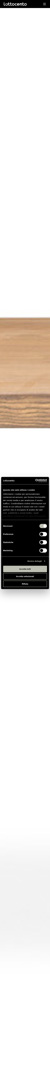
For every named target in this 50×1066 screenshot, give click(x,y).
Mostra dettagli (34, 561)
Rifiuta (25, 584)
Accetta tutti (25, 569)
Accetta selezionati (25, 576)
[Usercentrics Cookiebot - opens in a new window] (35, 480)
